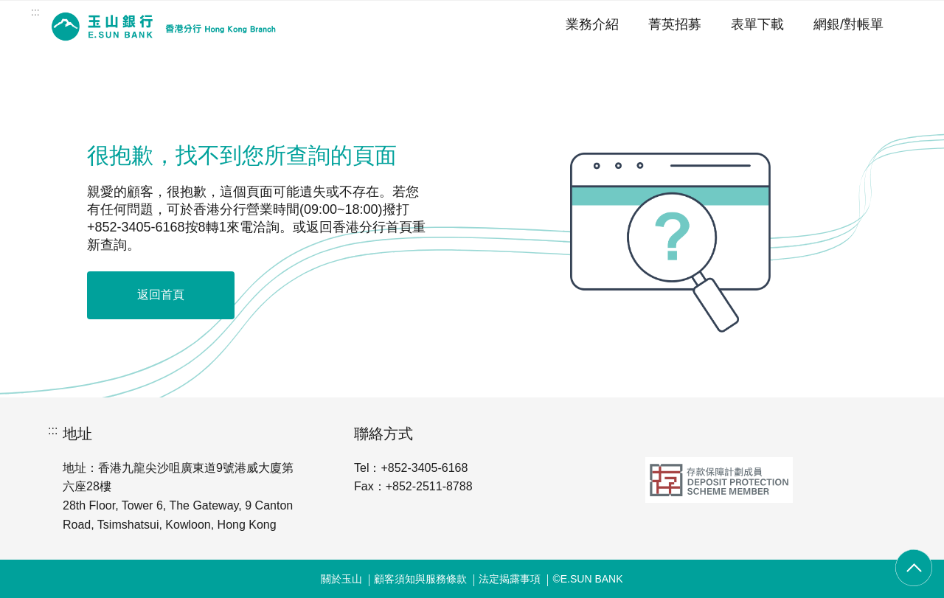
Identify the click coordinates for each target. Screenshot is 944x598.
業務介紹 (592, 24)
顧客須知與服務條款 (420, 579)
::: (35, 12)
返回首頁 (160, 294)
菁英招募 (674, 24)
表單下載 (757, 24)
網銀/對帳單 (848, 24)
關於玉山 (341, 579)
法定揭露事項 (510, 579)
